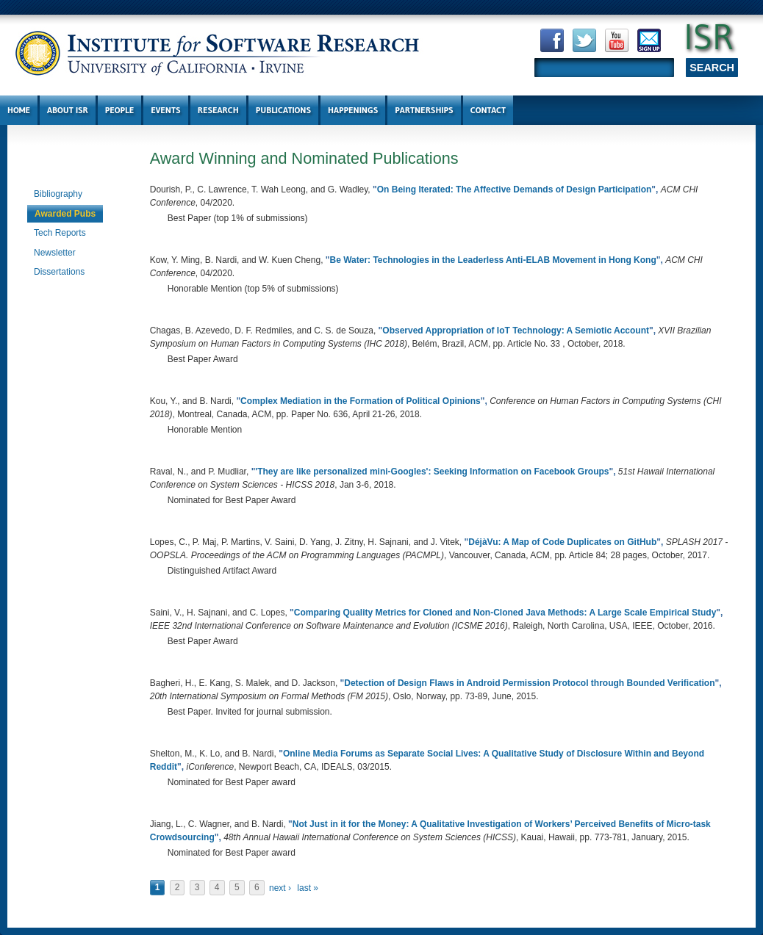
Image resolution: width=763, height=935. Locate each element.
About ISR (67, 109)
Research (218, 109)
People (119, 109)
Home (18, 109)
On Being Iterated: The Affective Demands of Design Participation (514, 189)
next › (280, 888)
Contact (488, 109)
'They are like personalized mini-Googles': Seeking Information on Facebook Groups (432, 471)
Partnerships (424, 109)
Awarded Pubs (65, 214)
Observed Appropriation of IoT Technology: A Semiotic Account (515, 330)
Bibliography (58, 194)
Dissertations (59, 272)
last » (307, 888)
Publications (283, 109)
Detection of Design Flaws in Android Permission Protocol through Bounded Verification (529, 683)
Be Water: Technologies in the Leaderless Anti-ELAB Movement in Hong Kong (493, 260)
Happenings (353, 109)
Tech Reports (60, 233)
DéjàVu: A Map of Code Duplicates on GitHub (562, 542)
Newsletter (55, 253)
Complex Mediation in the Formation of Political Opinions (360, 401)
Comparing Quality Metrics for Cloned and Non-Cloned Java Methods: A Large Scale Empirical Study (505, 612)
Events (165, 109)
